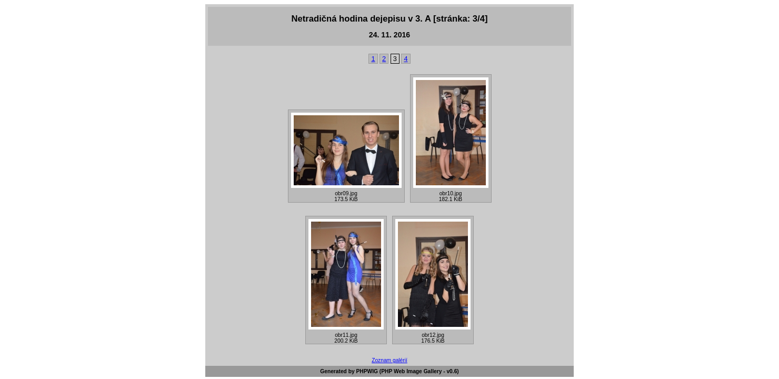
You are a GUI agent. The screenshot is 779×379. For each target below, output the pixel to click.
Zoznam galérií (389, 360)
